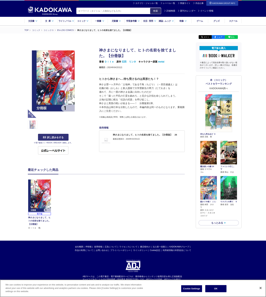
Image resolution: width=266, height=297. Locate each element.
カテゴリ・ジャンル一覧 (146, 3)
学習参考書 (133, 21)
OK (215, 288)
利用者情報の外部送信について (177, 250)
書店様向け (145, 247)
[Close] (260, 288)
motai (161, 61)
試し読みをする (53, 137)
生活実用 (149, 21)
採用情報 (98, 247)
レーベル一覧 (169, 3)
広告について (111, 247)
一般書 (99, 21)
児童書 (116, 21)
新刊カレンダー (187, 11)
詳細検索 (169, 11)
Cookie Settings (191, 288)
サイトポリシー (140, 250)
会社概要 (79, 247)
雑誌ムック (166, 21)
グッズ (216, 21)
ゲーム (200, 21)
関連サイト (185, 3)
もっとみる (217, 222)
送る (233, 37)
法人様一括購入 (160, 247)
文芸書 (32, 21)
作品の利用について (84, 250)
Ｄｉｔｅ (109, 61)
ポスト (206, 37)
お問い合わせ (102, 250)
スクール (233, 21)
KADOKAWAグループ (179, 247)
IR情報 (89, 247)
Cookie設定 (155, 250)
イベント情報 (205, 11)
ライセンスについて (128, 247)
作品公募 (199, 3)
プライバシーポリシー (120, 250)
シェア (219, 37)
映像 (183, 21)
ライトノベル (66, 21)
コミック (83, 21)
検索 (155, 11)
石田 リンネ (129, 61)
